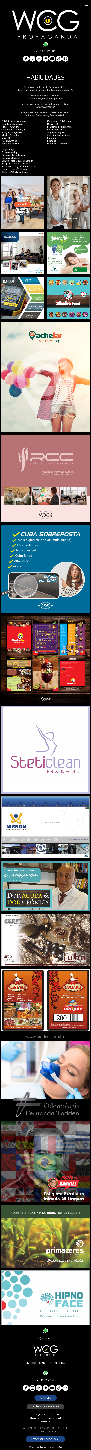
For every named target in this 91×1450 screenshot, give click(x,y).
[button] (45, 1398)
